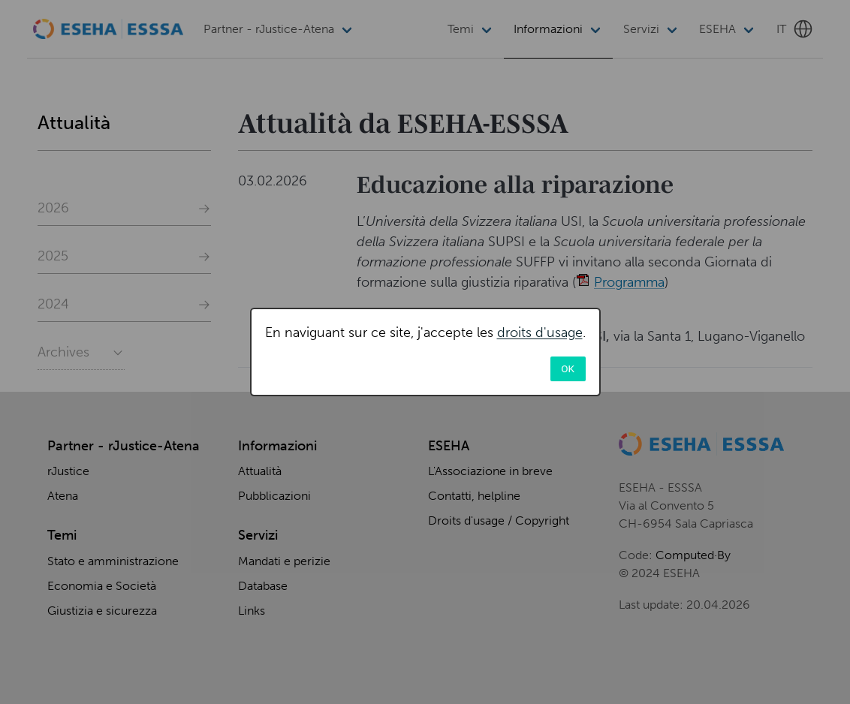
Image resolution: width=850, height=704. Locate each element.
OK (567, 369)
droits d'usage (540, 332)
